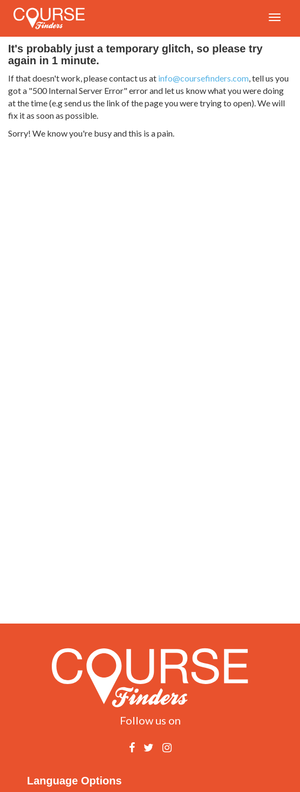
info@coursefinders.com (203, 78)
